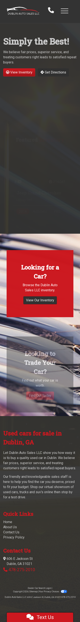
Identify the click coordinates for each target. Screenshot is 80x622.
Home (7, 522)
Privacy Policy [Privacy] (14, 537)
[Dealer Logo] (23, 11)
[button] (64, 10)
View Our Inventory (40, 306)
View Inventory (19, 72)
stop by (67, 492)
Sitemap (34, 591)
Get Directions (53, 72)
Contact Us (11, 532)
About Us (10, 527)
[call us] (51, 10)
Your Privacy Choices (53, 591)
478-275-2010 (22, 569)
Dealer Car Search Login (39, 588)
